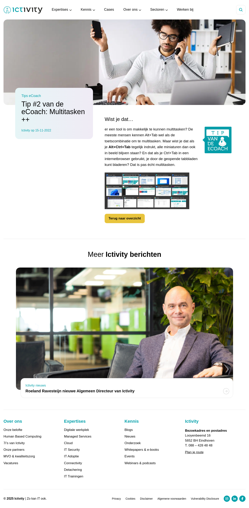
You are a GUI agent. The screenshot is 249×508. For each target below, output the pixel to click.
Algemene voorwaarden (171, 498)
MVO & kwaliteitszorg (19, 456)
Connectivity (73, 463)
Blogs (128, 430)
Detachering (73, 470)
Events (129, 456)
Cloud (68, 443)
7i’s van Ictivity (14, 443)
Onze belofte (13, 430)
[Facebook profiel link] (242, 499)
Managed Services (77, 436)
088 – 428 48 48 (200, 445)
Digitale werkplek (76, 430)
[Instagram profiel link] (227, 499)
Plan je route (194, 452)
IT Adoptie (71, 456)
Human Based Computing (22, 436)
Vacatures (11, 463)
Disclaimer (146, 498)
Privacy (116, 498)
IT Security (72, 450)
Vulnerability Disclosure (205, 498)
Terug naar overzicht (125, 218)
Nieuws (129, 436)
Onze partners (14, 450)
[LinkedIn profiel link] (234, 499)
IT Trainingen (73, 476)
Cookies (130, 498)
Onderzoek (132, 443)
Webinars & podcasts (140, 463)
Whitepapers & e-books (141, 450)
